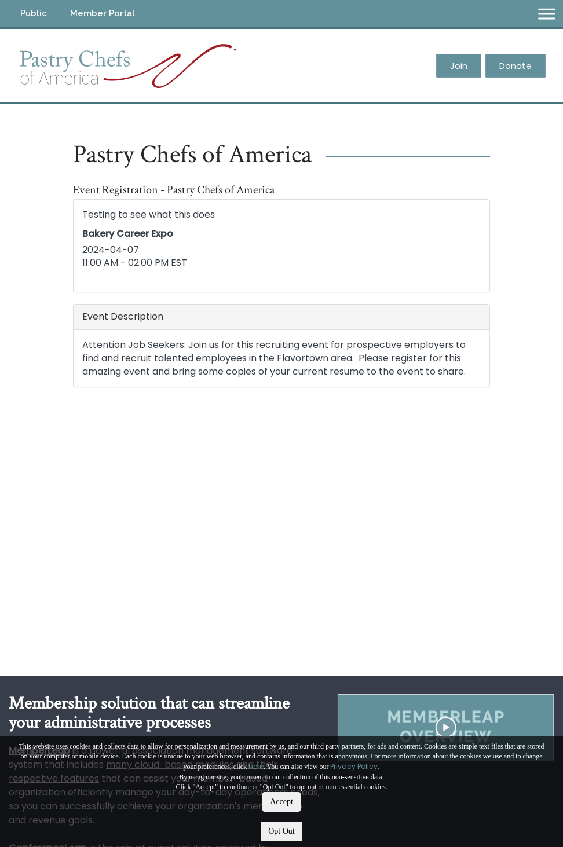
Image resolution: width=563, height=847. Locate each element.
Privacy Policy (354, 766)
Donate (515, 66)
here (256, 766)
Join (458, 66)
